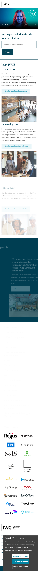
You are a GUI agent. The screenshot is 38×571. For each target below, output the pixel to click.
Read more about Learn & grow (16, 128)
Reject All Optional (20, 567)
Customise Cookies (21, 561)
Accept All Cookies (20, 556)
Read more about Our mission (16, 97)
